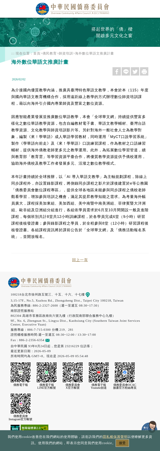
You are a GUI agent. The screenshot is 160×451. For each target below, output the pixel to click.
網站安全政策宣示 (96, 444)
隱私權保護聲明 (62, 444)
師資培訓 (66, 53)
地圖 (91, 294)
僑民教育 (49, 53)
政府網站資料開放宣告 (24, 444)
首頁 (36, 53)
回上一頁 (80, 260)
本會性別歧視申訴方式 (135, 444)
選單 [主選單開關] (152, 7)
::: (13, 53)
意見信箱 (53, 340)
